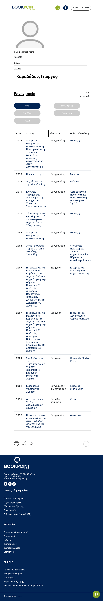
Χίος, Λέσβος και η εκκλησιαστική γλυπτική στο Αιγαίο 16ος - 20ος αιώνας (36, 219)
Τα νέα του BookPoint (14, 570)
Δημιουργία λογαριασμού (16, 532)
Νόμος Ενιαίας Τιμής (14, 581)
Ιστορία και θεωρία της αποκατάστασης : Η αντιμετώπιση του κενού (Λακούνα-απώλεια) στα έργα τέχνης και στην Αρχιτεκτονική (36, 153)
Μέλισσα (75, 174)
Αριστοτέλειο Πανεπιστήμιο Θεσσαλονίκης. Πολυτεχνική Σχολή (78, 197)
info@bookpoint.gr (19, 478)
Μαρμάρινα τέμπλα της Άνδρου (32, 388)
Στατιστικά (9, 552)
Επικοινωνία (10, 510)
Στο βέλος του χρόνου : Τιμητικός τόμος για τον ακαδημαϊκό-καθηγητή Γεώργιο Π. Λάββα (35, 368)
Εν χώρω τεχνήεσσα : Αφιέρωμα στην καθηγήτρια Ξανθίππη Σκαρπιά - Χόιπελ (36, 199)
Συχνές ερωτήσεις (13, 502)
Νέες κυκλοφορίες (13, 573)
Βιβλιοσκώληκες (12, 548)
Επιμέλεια (27, 113)
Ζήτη (73, 399)
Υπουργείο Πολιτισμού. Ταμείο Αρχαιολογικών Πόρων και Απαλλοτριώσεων (80, 253)
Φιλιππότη (76, 415)
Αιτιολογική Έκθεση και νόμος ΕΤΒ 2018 (23, 585)
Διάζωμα (75, 181)
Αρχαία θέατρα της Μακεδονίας (35, 183)
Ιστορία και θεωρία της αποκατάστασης (35, 235)
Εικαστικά (67, 113)
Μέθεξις (75, 140)
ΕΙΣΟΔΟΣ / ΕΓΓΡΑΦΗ (81, 8)
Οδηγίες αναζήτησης (14, 506)
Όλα (27, 106)
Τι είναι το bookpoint (14, 498)
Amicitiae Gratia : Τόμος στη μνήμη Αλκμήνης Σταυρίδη (35, 250)
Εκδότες (8, 540)
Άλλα (27, 121)
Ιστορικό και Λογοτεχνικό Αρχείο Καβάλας (79, 270)
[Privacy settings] (96, 594)
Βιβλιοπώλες (10, 544)
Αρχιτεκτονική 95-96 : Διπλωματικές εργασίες (34, 403)
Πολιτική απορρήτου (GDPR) (17, 514)
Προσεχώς (9, 577)
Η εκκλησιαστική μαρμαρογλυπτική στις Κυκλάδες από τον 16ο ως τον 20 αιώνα (36, 421)
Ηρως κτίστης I (35, 174)
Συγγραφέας (67, 106)
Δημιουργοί (9, 536)
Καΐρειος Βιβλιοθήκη (76, 387)
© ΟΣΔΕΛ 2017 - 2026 (13, 596)
